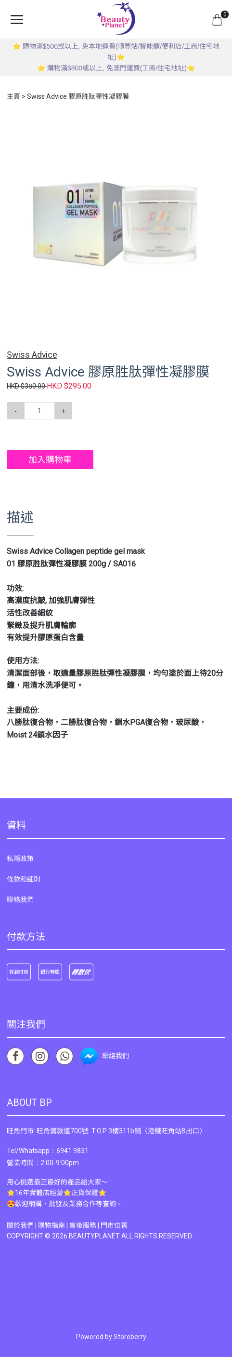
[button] (216, 126)
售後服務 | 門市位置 (98, 1225)
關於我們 (20, 1225)
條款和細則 (23, 879)
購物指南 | (53, 1225)
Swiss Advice (32, 355)
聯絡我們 (20, 899)
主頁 (13, 96)
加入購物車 (50, 460)
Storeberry (130, 1337)
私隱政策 (20, 858)
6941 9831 (72, 1151)
